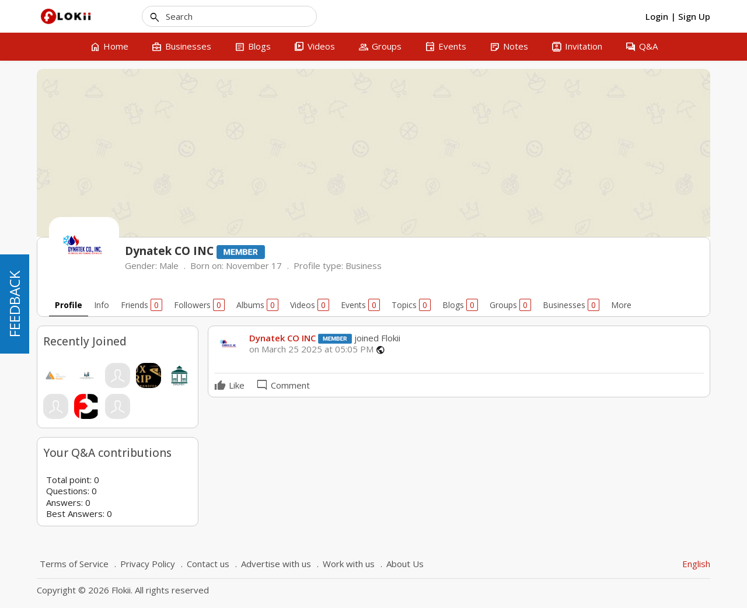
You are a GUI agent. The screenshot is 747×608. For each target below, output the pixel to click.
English (696, 563)
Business (363, 265)
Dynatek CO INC (282, 338)
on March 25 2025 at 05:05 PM (311, 349)
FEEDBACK (14, 304)
